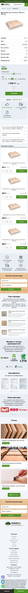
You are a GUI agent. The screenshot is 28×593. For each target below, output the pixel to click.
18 (18, 73)
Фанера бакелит (14, 554)
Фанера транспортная (14, 556)
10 (11, 73)
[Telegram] (3, 577)
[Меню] (26, 4)
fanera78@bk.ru (14, 572)
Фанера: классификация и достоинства (13, 440)
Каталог (14, 538)
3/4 (12, 79)
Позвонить (21, 591)
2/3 (6, 79)
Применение (14, 542)
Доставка (18, 107)
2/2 (3, 79)
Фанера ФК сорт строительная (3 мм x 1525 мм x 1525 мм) (14, 163)
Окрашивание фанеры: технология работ (13, 486)
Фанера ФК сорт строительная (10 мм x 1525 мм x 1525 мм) (14, 189)
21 (20, 73)
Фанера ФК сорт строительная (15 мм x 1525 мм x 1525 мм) (14, 240)
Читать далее (6, 443)
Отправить (11, 289)
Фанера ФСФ (14, 552)
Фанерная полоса (14, 562)
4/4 (15, 79)
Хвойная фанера (14, 560)
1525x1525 (4, 68)
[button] (12, 391)
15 (16, 73)
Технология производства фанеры (11, 463)
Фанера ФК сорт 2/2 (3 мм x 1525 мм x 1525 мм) (14, 214)
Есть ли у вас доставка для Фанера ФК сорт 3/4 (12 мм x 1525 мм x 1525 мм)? (12, 127)
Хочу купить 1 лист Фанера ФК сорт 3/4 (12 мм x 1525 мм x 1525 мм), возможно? (13, 140)
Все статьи (14, 495)
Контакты (14, 545)
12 (13, 73)
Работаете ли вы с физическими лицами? (11, 134)
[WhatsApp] (2, 586)
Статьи (14, 544)
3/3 (9, 79)
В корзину (14, 93)
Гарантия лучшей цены (7, 107)
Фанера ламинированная (14, 558)
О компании (14, 536)
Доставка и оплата (14, 540)
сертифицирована (7, 117)
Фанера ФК (14, 550)
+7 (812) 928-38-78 (17, 4)
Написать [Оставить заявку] (7, 591)
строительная (21, 79)
